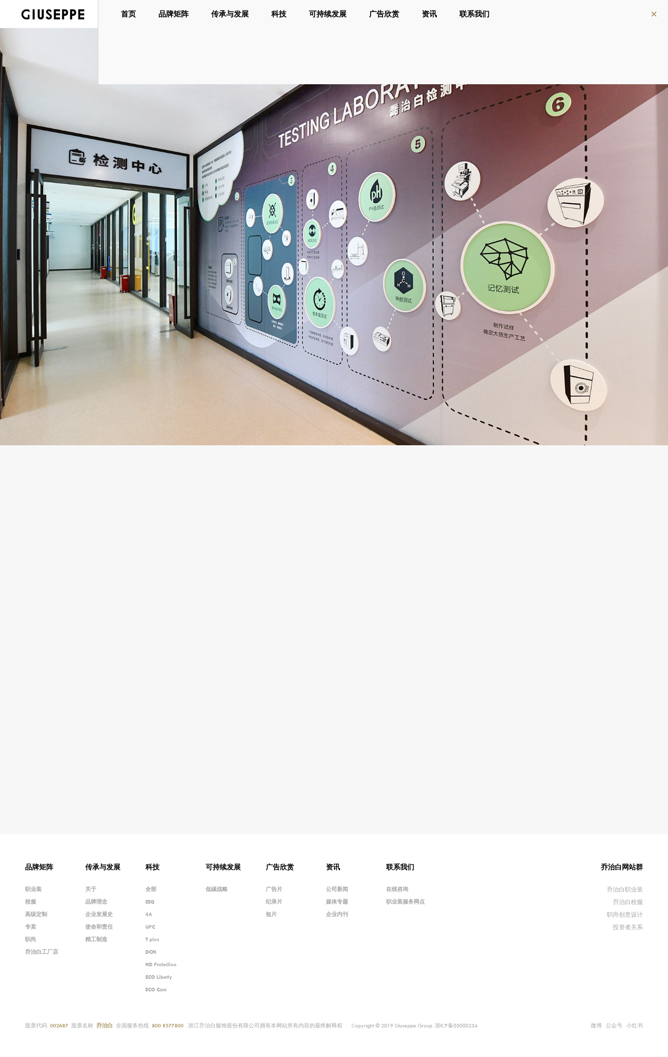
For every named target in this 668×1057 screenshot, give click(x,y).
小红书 (634, 1025)
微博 (596, 1025)
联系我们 (476, 14)
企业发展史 (99, 914)
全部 (150, 889)
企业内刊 (337, 914)
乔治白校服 (628, 902)
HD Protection (161, 964)
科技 (280, 14)
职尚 (30, 939)
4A (148, 914)
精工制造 (96, 939)
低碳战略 (217, 889)
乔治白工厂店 (41, 952)
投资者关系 (628, 927)
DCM (150, 952)
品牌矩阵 (175, 14)
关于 (90, 889)
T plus (152, 939)
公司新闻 (337, 889)
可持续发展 (329, 14)
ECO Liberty (158, 977)
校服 (30, 902)
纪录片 (274, 902)
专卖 (30, 927)
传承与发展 (231, 14)
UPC (150, 927)
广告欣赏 (386, 14)
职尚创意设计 (625, 915)
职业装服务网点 (405, 902)
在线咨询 (397, 889)
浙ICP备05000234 (456, 1025)
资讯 (430, 14)
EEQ (149, 902)
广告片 (274, 889)
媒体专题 (337, 902)
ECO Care (155, 989)
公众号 (614, 1024)
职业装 (33, 889)
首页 (129, 14)
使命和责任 (99, 927)
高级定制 (36, 914)
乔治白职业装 (625, 890)
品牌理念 (96, 902)
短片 (271, 914)
